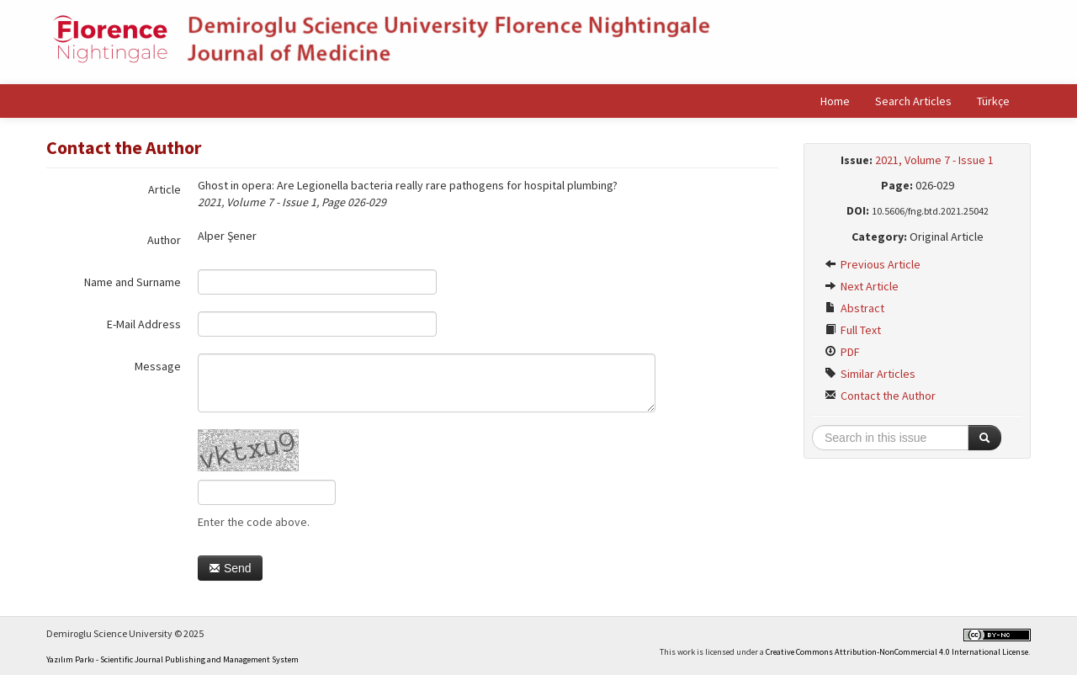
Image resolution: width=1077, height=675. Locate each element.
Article (164, 189)
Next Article (862, 286)
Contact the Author (880, 395)
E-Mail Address (144, 324)
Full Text (853, 330)
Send (230, 568)
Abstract (854, 308)
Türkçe (993, 101)
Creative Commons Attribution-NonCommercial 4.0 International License (897, 651)
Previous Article (872, 264)
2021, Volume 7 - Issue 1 (934, 159)
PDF (842, 351)
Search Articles (913, 101)
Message (158, 366)
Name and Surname (132, 282)
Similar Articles (870, 373)
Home (835, 101)
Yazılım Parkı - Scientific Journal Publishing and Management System (172, 659)
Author (164, 239)
